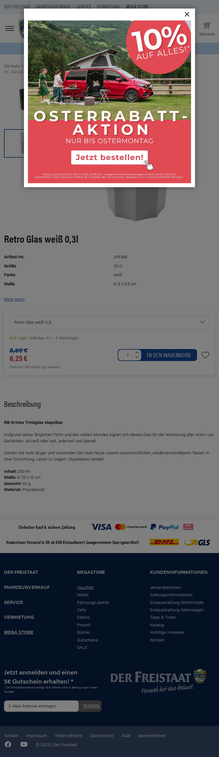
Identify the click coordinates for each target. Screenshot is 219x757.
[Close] (187, 14)
